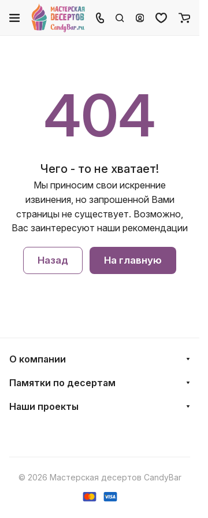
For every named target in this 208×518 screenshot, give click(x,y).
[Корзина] (184, 17)
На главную (133, 261)
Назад (53, 261)
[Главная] (59, 17)
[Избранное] (161, 17)
